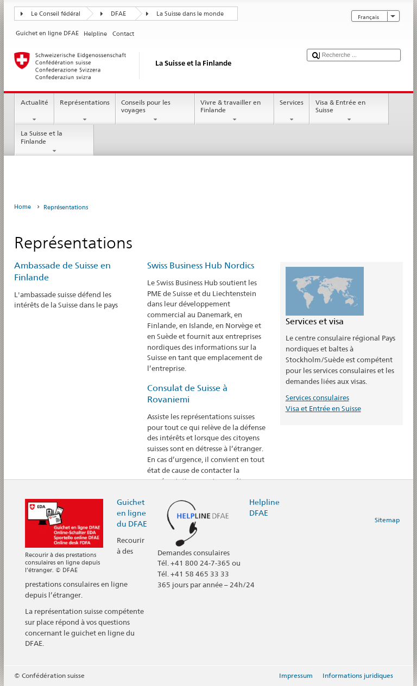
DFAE (118, 13)
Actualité (34, 111)
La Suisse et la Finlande (54, 142)
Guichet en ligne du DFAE (132, 512)
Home (22, 206)
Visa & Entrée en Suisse (349, 111)
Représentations (85, 111)
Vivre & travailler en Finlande (234, 111)
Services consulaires (317, 397)
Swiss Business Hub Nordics (200, 265)
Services (292, 111)
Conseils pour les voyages (155, 111)
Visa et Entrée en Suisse (323, 408)
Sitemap (387, 520)
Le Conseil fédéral (55, 13)
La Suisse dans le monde (190, 13)
